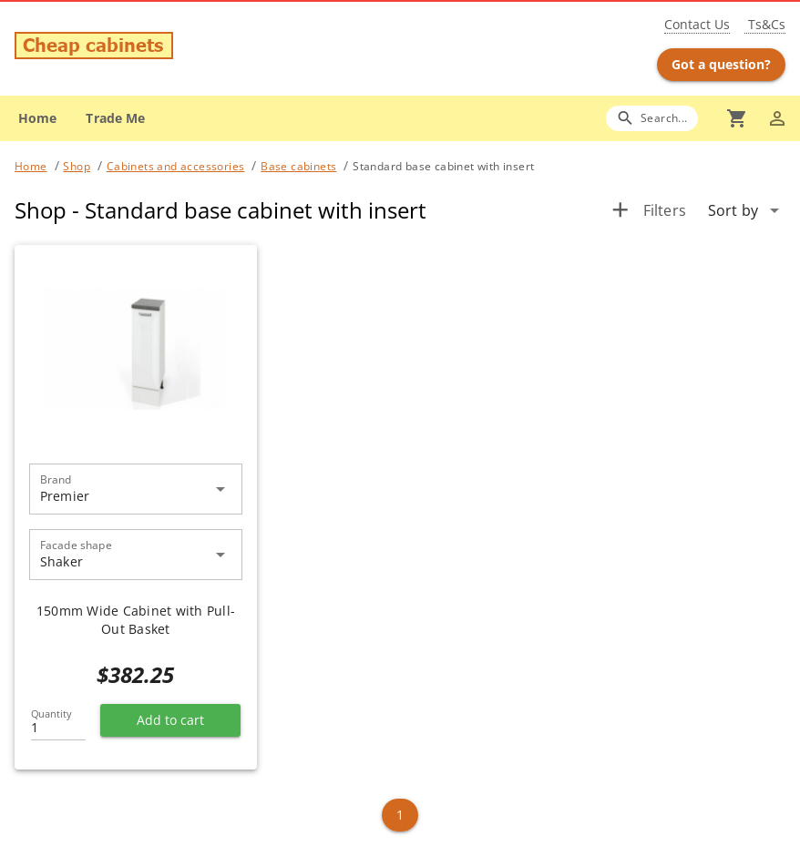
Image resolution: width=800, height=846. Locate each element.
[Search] (652, 118)
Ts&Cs (764, 24)
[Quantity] (58, 722)
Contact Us (697, 24)
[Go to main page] (141, 48)
